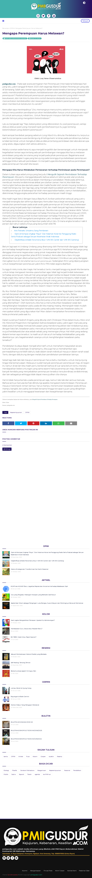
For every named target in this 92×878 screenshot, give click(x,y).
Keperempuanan (16, 412)
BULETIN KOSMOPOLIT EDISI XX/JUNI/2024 (26, 739)
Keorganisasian (35, 871)
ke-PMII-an (47, 774)
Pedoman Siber (84, 871)
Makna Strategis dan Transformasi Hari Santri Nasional (29, 569)
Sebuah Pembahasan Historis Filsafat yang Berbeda (28, 654)
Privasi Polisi (48, 871)
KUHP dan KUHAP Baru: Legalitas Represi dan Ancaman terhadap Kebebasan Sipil (39, 586)
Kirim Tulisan (59, 871)
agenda (37, 774)
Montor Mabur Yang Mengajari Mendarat (25, 705)
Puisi (28, 756)
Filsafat (14, 770)
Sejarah (21, 774)
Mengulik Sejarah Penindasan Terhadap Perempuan (44, 399)
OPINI (12, 28)
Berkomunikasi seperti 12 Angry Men (23, 671)
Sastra (13, 774)
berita (6, 756)
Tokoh (29, 774)
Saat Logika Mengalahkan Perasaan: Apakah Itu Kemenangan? (33, 620)
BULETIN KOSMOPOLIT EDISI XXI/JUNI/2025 (26, 730)
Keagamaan (41, 770)
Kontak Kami (72, 871)
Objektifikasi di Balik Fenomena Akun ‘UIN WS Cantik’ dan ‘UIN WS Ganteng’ (46, 240)
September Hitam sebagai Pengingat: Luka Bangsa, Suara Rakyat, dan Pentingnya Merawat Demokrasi (47, 603)
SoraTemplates (13, 875)
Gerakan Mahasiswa (27, 770)
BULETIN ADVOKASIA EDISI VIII (22, 722)
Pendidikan (77, 770)
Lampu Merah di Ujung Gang (21, 688)
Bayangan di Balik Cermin (20, 696)
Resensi (59, 756)
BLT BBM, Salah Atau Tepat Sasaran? (23, 637)
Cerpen (43, 756)
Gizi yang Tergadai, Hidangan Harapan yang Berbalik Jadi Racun (33, 595)
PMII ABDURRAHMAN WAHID (15, 38)
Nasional (67, 770)
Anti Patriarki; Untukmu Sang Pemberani (31, 231)
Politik (6, 774)
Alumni (24, 871)
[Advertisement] (46, 524)
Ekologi (6, 770)
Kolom (35, 756)
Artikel (20, 756)
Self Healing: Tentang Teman (20, 662)
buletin (51, 756)
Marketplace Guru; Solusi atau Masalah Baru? (26, 629)
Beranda (5, 28)
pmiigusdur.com (9, 84)
